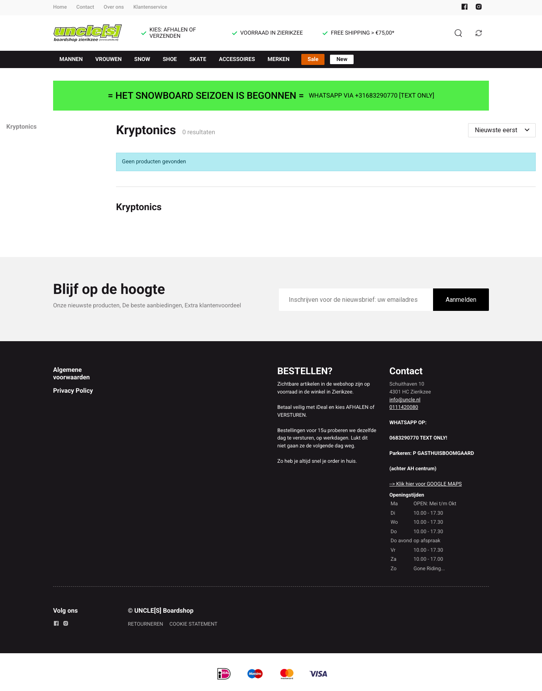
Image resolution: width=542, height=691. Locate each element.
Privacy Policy (73, 390)
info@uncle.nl (404, 400)
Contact (85, 7)
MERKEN (278, 59)
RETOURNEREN (145, 624)
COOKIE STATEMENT (194, 624)
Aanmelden (461, 299)
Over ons (113, 7)
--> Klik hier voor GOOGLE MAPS (425, 484)
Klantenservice (150, 7)
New (341, 59)
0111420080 (403, 407)
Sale (313, 59)
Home (60, 7)
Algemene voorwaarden (71, 373)
